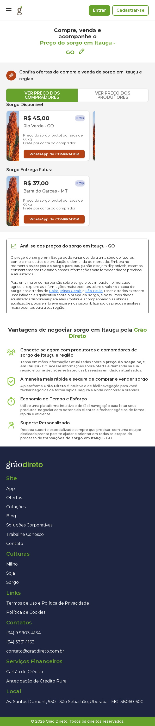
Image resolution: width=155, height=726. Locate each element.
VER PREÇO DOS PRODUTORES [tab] (113, 95)
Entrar (99, 10)
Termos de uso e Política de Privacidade (47, 603)
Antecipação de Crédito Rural (37, 681)
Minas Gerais (71, 291)
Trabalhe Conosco (25, 534)
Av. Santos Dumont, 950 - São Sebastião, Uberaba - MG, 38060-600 (75, 701)
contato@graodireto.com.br (35, 651)
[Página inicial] (20, 10)
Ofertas (14, 497)
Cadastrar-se (130, 10)
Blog (11, 515)
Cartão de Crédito (24, 671)
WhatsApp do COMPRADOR (54, 154)
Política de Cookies (25, 612)
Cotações (16, 506)
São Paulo (94, 291)
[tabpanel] (77, 164)
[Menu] (9, 10)
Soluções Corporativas (29, 525)
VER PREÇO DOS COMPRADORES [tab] (42, 95)
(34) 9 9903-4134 (23, 632)
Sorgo (12, 582)
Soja (10, 573)
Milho (12, 564)
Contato (14, 543)
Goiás (54, 291)
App (10, 488)
